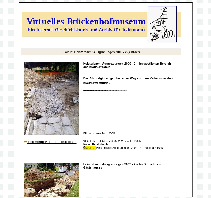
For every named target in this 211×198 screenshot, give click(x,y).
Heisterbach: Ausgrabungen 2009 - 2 (118, 147)
